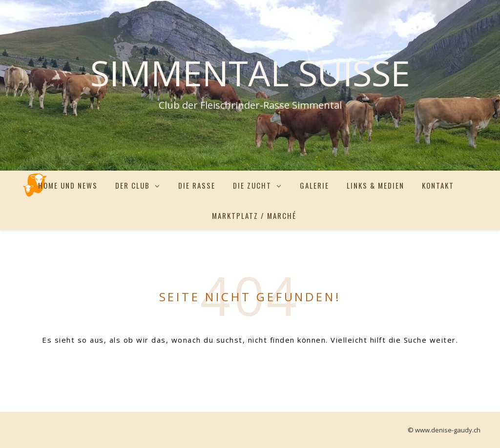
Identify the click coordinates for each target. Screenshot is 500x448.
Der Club (132, 185)
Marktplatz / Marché (254, 215)
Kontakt (438, 185)
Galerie (314, 185)
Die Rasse (196, 185)
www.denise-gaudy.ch (447, 430)
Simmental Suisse (250, 72)
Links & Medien (375, 185)
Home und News (68, 185)
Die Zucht (252, 185)
